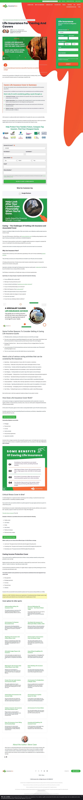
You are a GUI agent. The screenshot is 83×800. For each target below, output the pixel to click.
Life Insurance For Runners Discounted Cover (12, 611)
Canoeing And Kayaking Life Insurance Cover (35, 711)
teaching (19, 273)
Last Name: (29, 151)
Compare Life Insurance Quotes (50, 1)
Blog (60, 1)
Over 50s (69, 4)
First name (61, 35)
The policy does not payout (8, 501)
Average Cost (49, 4)
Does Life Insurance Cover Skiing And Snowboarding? (13, 711)
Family (64, 4)
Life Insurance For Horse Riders (36, 696)
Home (4, 20)
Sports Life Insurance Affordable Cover (13, 20)
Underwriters (38, 256)
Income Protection (71, 7)
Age (74, 4)
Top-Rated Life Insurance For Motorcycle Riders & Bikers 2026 (36, 611)
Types (79, 7)
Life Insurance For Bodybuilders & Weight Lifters (36, 669)
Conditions (30, 4)
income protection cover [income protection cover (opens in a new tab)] (27, 225)
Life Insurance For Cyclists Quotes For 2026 (34, 684)
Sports (79, 4)
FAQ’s (40, 763)
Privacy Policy (11, 176)
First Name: (7, 151)
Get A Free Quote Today (9, 405)
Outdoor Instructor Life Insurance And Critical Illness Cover (13, 697)
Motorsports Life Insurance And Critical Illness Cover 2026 (13, 655)
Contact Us (67, 759)
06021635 (57, 782)
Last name (71, 35)
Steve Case (15, 29)
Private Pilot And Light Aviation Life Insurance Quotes (13, 669)
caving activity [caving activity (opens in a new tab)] (20, 277)
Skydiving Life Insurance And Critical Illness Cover (12, 626)
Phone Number (8, 170)
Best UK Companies (39, 4)
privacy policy (28, 798)
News (43, 763)
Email (5, 164)
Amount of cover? (13, 146)
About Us (63, 1)
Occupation (58, 4)
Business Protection (70, 1)
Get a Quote (76, 759)
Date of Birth (11, 158)
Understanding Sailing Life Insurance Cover (11, 595)
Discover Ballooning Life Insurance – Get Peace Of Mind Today (36, 596)
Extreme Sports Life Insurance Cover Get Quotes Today (35, 626)
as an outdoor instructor (26, 273)
